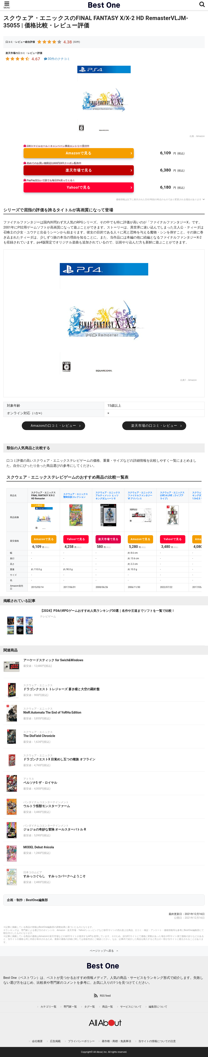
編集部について (158, 1006)
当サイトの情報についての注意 (157, 1041)
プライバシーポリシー (81, 1041)
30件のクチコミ (56, 59)
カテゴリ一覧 (48, 1006)
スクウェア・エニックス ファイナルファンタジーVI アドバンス (140, 495)
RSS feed (105, 995)
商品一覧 (107, 1006)
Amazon (200, 136)
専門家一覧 (70, 1006)
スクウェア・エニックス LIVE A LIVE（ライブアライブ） (172, 495)
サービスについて (131, 1006)
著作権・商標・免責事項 (116, 1041)
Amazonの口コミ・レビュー (53, 426)
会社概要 (37, 1041)
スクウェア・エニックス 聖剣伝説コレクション (75, 496)
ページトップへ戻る (102, 950)
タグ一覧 (89, 1006)
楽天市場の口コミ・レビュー (154, 426)
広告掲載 (55, 1041)
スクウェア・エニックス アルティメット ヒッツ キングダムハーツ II (108, 495)
